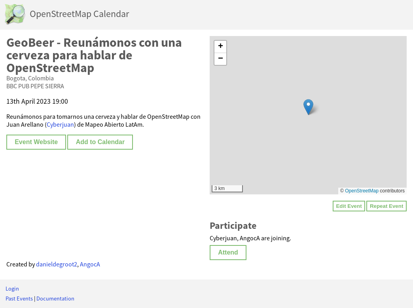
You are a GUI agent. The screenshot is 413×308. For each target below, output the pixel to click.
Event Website (36, 142)
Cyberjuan (60, 124)
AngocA (90, 264)
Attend (228, 252)
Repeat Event (386, 206)
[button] (308, 107)
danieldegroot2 (56, 264)
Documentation (55, 298)
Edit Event (349, 206)
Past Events (19, 298)
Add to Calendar (100, 142)
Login (12, 288)
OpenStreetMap (362, 191)
